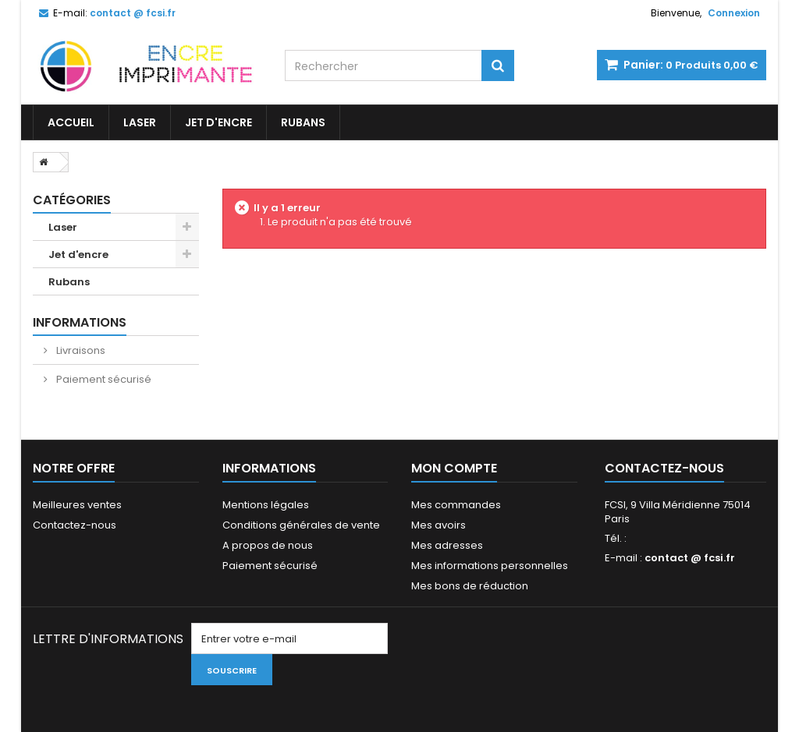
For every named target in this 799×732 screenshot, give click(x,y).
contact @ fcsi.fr (690, 557)
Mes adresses (447, 545)
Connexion (734, 12)
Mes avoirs (438, 525)
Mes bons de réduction (469, 585)
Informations (79, 322)
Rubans (303, 122)
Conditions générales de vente (301, 525)
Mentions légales (265, 504)
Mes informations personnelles (489, 565)
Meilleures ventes (77, 504)
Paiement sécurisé (102, 379)
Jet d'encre (218, 122)
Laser (139, 122)
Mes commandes (456, 504)
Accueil (71, 122)
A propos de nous (267, 545)
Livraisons (79, 350)
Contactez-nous (74, 525)
